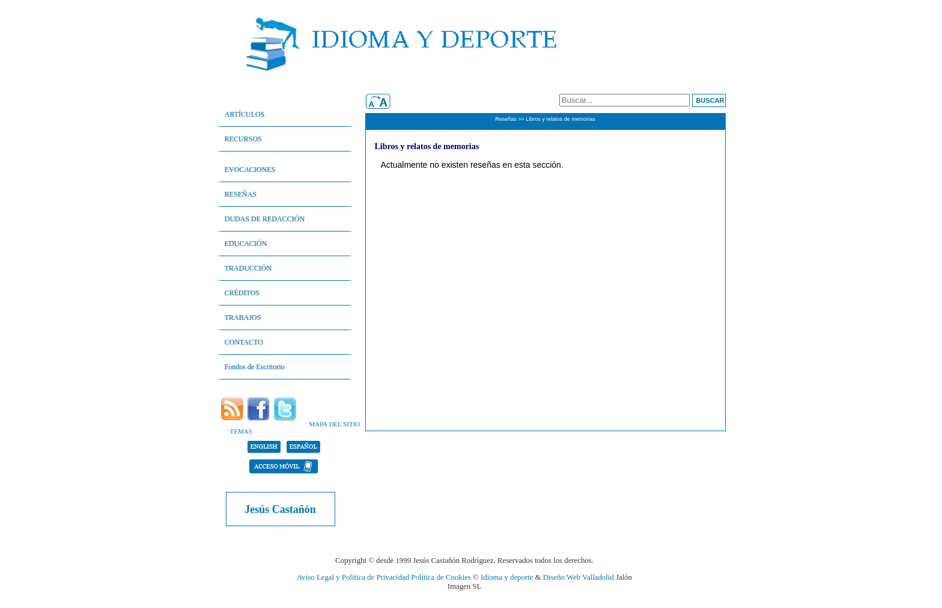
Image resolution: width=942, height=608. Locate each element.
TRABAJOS (243, 317)
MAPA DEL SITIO (334, 424)
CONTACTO (244, 342)
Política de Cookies (441, 577)
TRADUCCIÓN (248, 268)
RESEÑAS (241, 194)
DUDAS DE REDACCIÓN (265, 219)
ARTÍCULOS (245, 114)
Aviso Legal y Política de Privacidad (353, 577)
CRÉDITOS (242, 293)
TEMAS (241, 431)
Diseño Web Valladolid (578, 577)
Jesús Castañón (280, 509)
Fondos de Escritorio (255, 367)
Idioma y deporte (507, 577)
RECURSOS (243, 139)
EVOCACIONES (250, 169)
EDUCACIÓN (246, 243)
